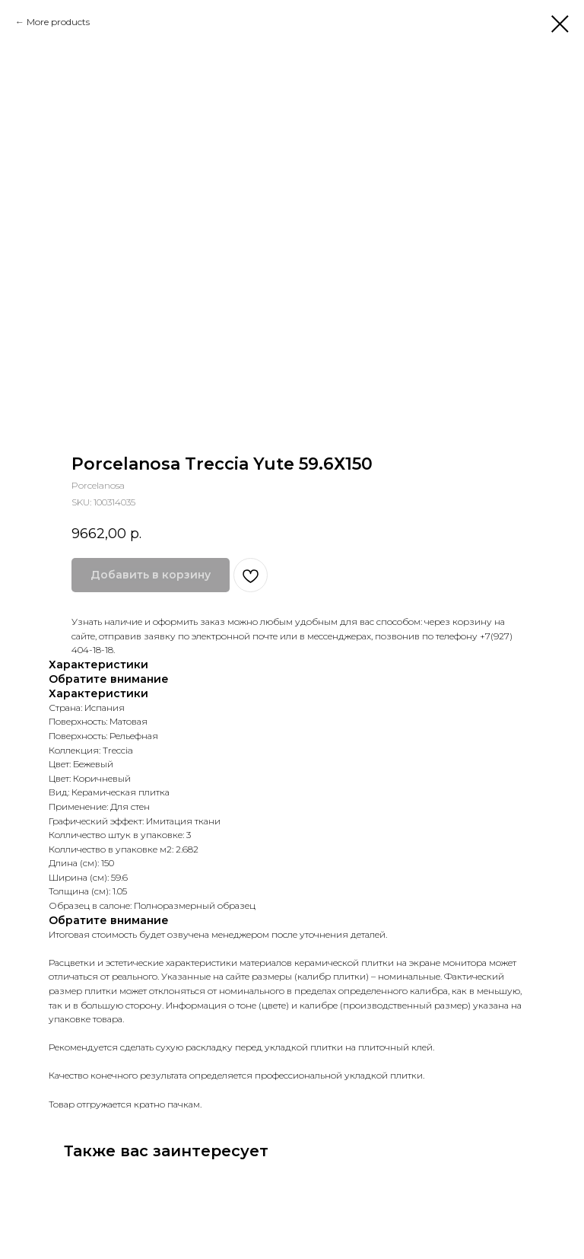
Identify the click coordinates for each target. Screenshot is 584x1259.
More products (58, 21)
